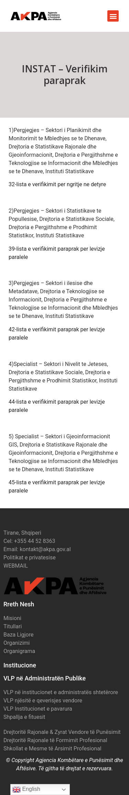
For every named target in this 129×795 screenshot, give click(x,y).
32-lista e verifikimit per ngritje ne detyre (57, 184)
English (26, 789)
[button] (113, 16)
